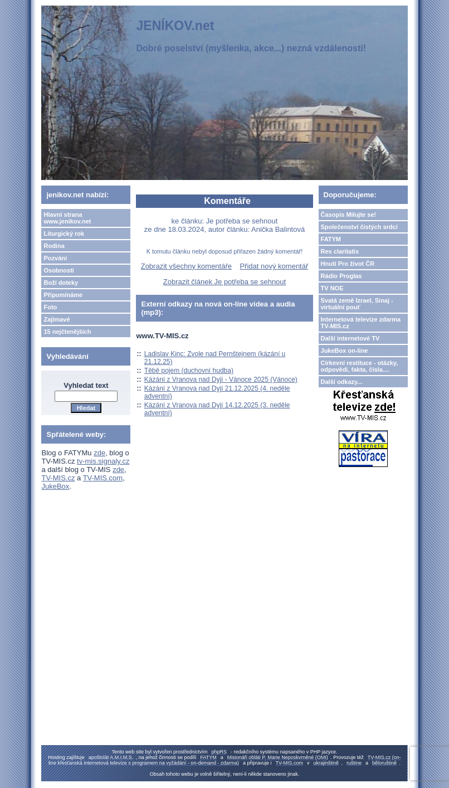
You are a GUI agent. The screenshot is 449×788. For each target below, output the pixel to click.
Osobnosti (58, 270)
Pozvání (55, 258)
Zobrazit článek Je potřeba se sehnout (224, 282)
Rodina (53, 245)
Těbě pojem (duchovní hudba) (188, 370)
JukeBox (55, 486)
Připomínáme (62, 294)
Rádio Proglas (341, 276)
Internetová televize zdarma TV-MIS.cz (361, 322)
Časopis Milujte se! (349, 214)
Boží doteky (60, 282)
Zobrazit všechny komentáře (186, 266)
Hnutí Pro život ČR (348, 263)
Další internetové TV (350, 338)
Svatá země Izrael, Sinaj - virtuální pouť (357, 303)
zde (99, 453)
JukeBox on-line (344, 350)
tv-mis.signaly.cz (103, 461)
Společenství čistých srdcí (359, 226)
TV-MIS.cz (58, 478)
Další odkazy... (342, 381)
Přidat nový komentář (274, 266)
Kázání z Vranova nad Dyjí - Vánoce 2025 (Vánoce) (220, 379)
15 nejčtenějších (67, 331)
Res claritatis (340, 251)
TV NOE (332, 288)
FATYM (331, 239)
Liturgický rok (63, 233)
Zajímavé (56, 319)
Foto (50, 307)
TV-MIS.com (103, 478)
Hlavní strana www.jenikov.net (67, 218)
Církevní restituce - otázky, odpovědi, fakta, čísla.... (359, 366)
